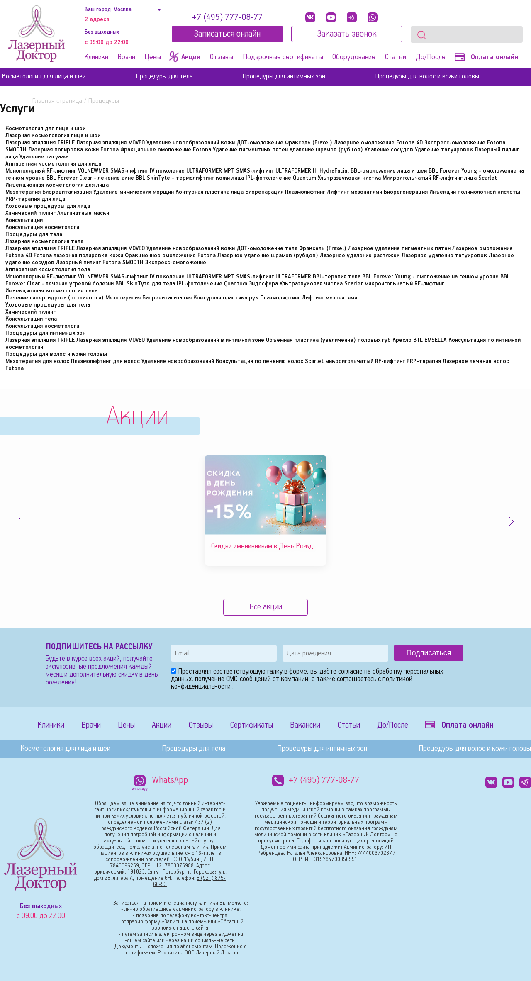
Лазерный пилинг (78, 262)
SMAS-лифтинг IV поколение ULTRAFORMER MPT (172, 171)
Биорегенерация (406, 192)
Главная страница (57, 101)
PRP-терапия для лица (35, 199)
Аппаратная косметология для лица (53, 164)
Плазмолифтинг (305, 192)
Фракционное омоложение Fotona (165, 149)
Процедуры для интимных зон (284, 76)
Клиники (96, 57)
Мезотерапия (23, 192)
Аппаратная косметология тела (47, 269)
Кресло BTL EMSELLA (419, 340)
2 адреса (97, 19)
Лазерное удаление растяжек (360, 255)
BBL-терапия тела (336, 276)
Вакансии (305, 725)
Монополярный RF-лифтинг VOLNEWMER (57, 171)
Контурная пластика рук (225, 298)
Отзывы (221, 57)
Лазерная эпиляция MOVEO (110, 142)
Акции (161, 725)
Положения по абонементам (178, 947)
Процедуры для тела (164, 76)
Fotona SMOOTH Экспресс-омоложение (154, 262)
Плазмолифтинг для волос (105, 361)
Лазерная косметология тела (44, 241)
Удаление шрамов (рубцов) (326, 149)
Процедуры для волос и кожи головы (427, 76)
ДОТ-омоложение (259, 142)
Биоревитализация (67, 192)
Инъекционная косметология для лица (57, 185)
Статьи (395, 57)
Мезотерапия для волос (37, 361)
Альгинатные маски (83, 213)
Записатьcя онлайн (227, 34)
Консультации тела (31, 319)
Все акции (265, 607)
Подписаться (429, 653)
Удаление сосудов (389, 149)
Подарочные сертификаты (283, 57)
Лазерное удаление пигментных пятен (399, 248)
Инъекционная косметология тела (51, 290)
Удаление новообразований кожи (190, 142)
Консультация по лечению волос (259, 361)
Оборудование (353, 57)
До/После (431, 57)
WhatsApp (170, 780)
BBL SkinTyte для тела (145, 283)
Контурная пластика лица (209, 192)
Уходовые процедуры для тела (47, 305)
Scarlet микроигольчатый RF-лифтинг (394, 283)
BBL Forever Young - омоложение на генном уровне (430, 276)
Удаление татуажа (43, 156)
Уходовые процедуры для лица (47, 206)
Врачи (126, 57)
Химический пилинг (30, 213)
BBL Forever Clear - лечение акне (90, 178)
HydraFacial (334, 171)
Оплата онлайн (486, 57)
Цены (152, 57)
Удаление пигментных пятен (250, 149)
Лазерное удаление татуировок (444, 255)
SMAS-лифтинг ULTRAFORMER (273, 276)
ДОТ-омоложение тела (266, 248)
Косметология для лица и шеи (44, 76)
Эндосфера (263, 283)
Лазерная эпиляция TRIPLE (40, 142)
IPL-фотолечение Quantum (281, 178)
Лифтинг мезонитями (354, 192)
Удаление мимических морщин (133, 192)
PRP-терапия (424, 361)
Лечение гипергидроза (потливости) (54, 298)
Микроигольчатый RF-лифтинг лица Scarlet (439, 178)
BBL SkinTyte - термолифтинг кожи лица (190, 178)
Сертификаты (251, 725)
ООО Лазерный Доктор (211, 953)
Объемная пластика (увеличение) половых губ (328, 340)
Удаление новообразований (177, 361)
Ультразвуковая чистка (349, 178)
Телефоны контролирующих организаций (345, 841)
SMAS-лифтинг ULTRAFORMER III (277, 171)
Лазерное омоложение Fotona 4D (378, 142)
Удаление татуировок (444, 149)
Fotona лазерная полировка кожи (78, 255)
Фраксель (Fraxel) (308, 142)
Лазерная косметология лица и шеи (52, 135)
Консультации (24, 220)
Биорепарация (264, 192)
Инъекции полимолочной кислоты (474, 192)
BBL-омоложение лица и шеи (389, 171)
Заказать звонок (347, 34)
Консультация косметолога (42, 227)
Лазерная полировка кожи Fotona (73, 149)
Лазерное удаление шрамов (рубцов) (267, 255)
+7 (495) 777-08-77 (227, 17)
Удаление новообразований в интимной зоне (205, 340)
